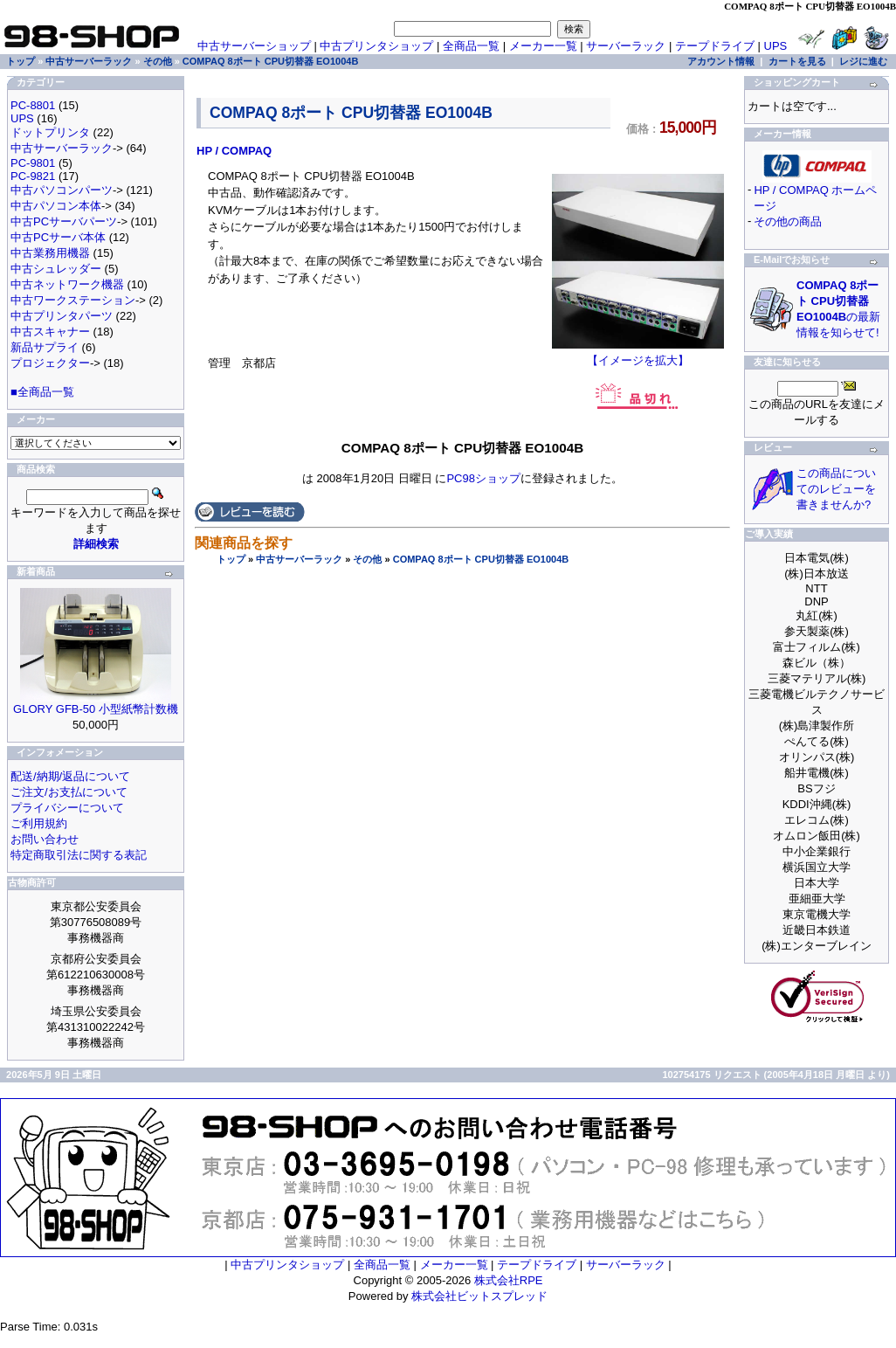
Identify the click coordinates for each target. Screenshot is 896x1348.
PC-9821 (32, 176)
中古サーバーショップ (254, 45)
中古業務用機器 (50, 252)
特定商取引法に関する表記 (78, 854)
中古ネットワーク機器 (67, 284)
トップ (231, 559)
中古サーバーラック (299, 559)
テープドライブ (715, 45)
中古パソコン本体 (55, 205)
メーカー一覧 (543, 45)
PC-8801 (32, 105)
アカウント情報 (721, 61)
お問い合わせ (44, 839)
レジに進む (863, 61)
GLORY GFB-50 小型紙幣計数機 (95, 708)
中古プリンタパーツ (61, 315)
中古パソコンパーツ (61, 190)
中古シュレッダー (55, 268)
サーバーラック (625, 45)
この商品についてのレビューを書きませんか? (836, 489)
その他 (367, 559)
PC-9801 (32, 162)
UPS (776, 45)
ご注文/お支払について (69, 791)
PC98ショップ (483, 478)
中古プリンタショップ (376, 45)
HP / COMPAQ (234, 150)
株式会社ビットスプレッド (479, 1296)
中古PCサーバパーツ (63, 221)
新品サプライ (44, 347)
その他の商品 (788, 221)
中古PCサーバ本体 (58, 237)
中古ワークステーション (72, 300)
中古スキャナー (50, 331)
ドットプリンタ (50, 132)
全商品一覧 (471, 45)
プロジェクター (50, 363)
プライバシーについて (67, 807)
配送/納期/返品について (70, 776)
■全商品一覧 (42, 391)
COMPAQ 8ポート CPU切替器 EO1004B (481, 559)
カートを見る (797, 61)
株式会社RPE (508, 1280)
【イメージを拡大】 (638, 354)
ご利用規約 (38, 823)
